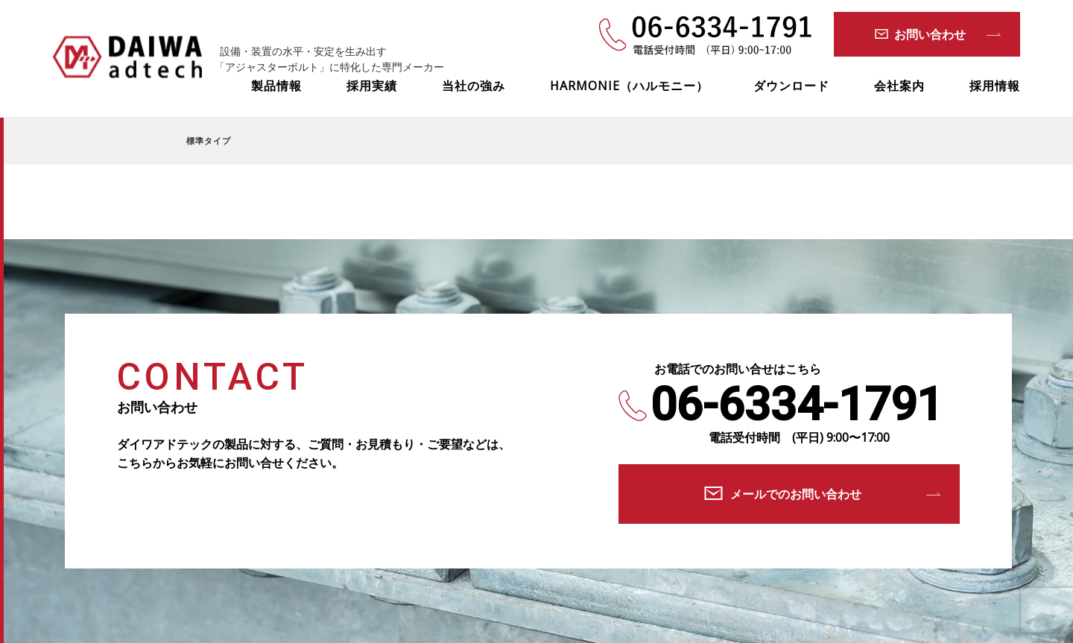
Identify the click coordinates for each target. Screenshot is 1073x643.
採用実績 (371, 85)
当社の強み (473, 85)
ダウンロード (791, 85)
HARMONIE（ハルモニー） (629, 85)
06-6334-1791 (797, 404)
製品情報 (276, 85)
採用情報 (994, 85)
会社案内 (899, 85)
